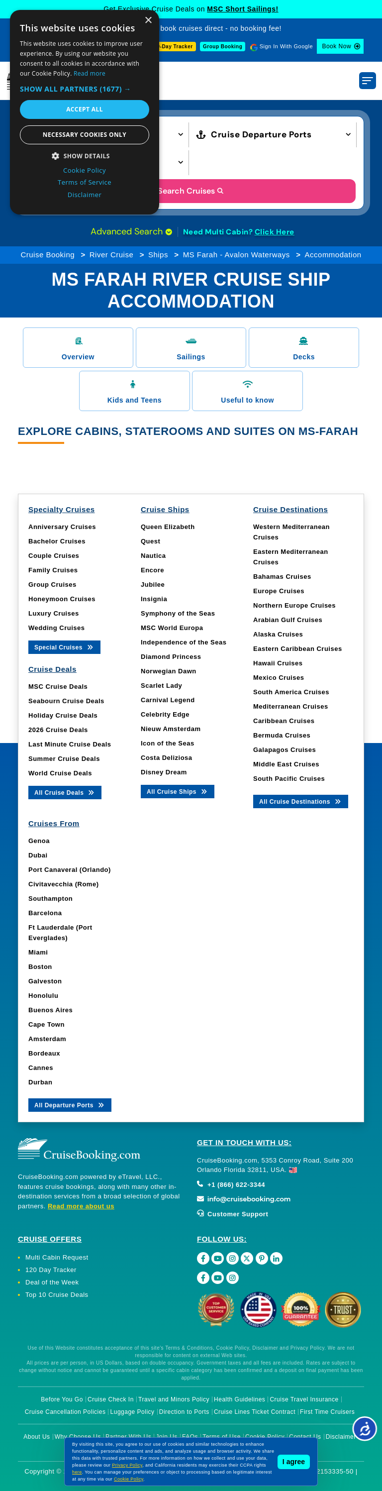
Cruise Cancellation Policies (65, 1411)
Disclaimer (341, 1436)
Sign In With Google (286, 46)
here (77, 1472)
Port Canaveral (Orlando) (69, 869)
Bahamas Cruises (282, 576)
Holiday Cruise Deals (62, 715)
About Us (36, 1436)
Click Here (274, 232)
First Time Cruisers (327, 1411)
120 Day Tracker (51, 1270)
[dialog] (84, 112)
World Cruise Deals (60, 773)
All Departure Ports (69, 1104)
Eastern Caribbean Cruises (297, 648)
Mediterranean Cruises (290, 706)
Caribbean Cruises (283, 721)
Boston (40, 966)
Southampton (50, 898)
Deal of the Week (52, 1282)
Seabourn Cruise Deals (66, 701)
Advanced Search (131, 231)
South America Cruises (291, 692)
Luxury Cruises (53, 613)
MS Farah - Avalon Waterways (236, 254)
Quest (150, 541)
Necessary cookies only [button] (84, 134)
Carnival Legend (168, 700)
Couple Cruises (53, 555)
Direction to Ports (184, 1411)
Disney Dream (164, 772)
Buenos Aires (50, 1010)
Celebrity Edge (165, 714)
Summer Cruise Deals (64, 758)
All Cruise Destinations (300, 801)
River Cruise (112, 254)
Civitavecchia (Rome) (63, 884)
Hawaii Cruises (278, 663)
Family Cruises (53, 570)
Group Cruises (52, 584)
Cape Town (46, 1024)
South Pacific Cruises (289, 778)
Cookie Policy (128, 1479)
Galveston (45, 981)
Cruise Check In (111, 1399)
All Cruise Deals (65, 792)
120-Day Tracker (171, 46)
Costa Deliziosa (166, 757)
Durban (40, 1082)
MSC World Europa (172, 628)
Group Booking (222, 46)
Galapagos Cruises (284, 749)
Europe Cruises (278, 591)
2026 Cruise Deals (58, 730)
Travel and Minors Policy (173, 1399)
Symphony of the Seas (178, 613)
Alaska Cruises (278, 634)
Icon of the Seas (167, 743)
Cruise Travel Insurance (304, 1399)
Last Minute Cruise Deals (69, 744)
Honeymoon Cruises (62, 599)
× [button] (148, 20)
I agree (294, 1462)
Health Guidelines (239, 1399)
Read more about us (81, 1206)
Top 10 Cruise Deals (57, 1294)
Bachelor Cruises (57, 541)
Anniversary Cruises (62, 527)
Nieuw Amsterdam (170, 729)
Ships (158, 254)
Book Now (336, 46)
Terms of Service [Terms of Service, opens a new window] (84, 182)
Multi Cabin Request (57, 1257)
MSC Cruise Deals (58, 686)
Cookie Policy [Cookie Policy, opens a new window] (84, 170)
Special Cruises (64, 646)
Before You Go (62, 1399)
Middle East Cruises (286, 764)
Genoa (39, 841)
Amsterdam (47, 1039)
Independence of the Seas (183, 642)
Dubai (38, 855)
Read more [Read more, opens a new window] (89, 73)
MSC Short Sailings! (242, 9)
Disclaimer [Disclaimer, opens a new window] (85, 194)
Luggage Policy (132, 1411)
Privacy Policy (127, 1465)
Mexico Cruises (278, 677)
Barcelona (45, 913)
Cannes (40, 1067)
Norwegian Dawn (168, 671)
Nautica (153, 555)
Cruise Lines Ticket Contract (254, 1411)
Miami (38, 952)
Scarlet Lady (161, 685)
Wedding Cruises (56, 628)
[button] (84, 89)
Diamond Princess (171, 656)
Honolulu (43, 995)
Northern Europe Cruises (294, 605)
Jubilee (153, 584)
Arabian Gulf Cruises (287, 620)
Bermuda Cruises (281, 735)
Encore (152, 570)
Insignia (154, 599)
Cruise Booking (47, 254)
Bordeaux (44, 1053)
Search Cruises (191, 191)
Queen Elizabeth (168, 527)
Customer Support (232, 1214)
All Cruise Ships (177, 791)
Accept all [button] (84, 109)
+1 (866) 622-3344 (231, 1184)
